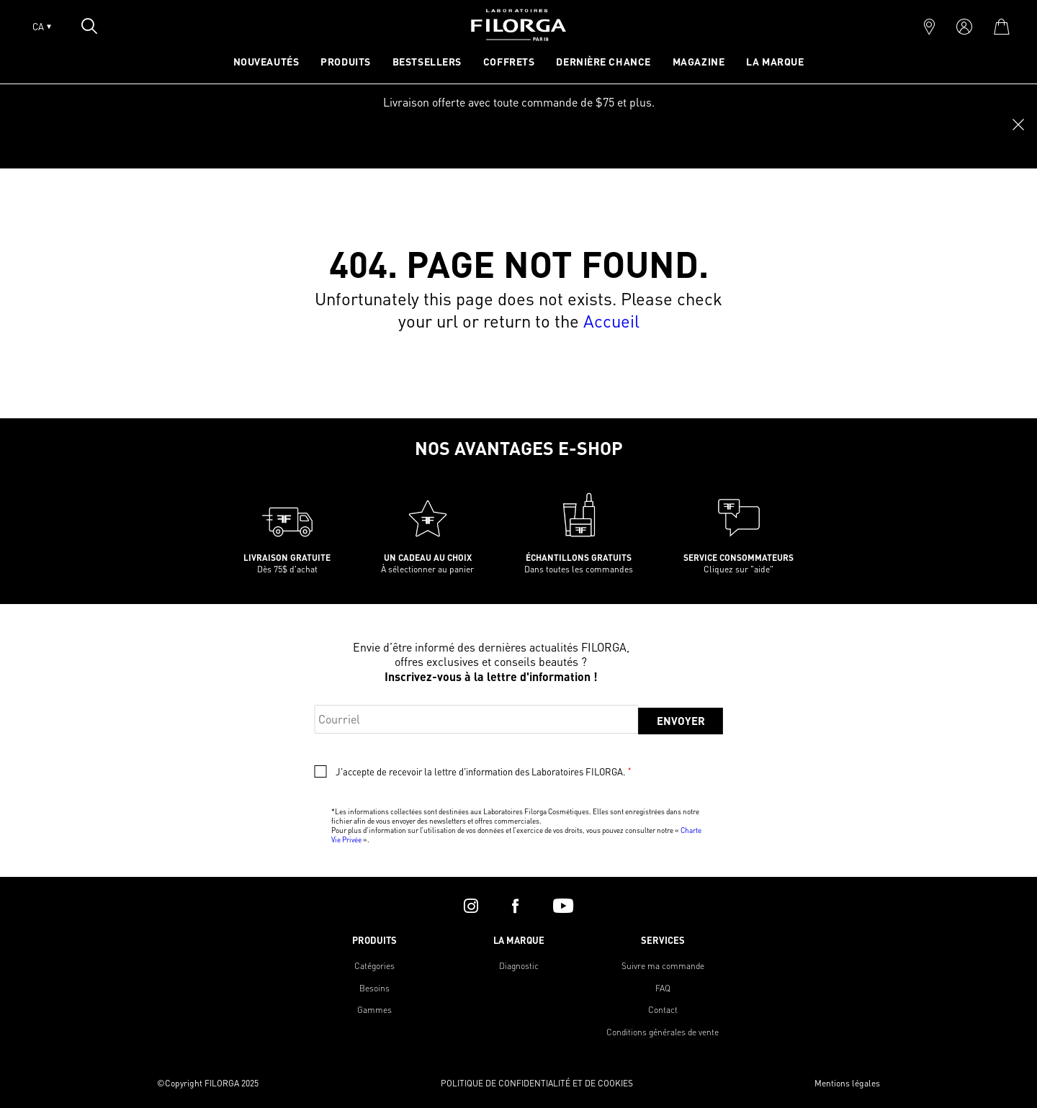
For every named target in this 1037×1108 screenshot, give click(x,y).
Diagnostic (519, 965)
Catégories (374, 965)
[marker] (929, 27)
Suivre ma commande (662, 965)
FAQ (662, 988)
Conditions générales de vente (662, 1032)
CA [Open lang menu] (41, 26)
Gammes (374, 1009)
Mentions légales (847, 1083)
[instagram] (471, 905)
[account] (964, 27)
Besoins (374, 988)
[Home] (518, 36)
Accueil (611, 321)
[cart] (1001, 27)
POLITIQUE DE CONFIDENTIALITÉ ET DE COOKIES (537, 1083)
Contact (663, 1009)
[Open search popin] (89, 26)
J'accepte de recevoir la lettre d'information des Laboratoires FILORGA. (483, 772)
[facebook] (515, 905)
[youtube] (563, 905)
